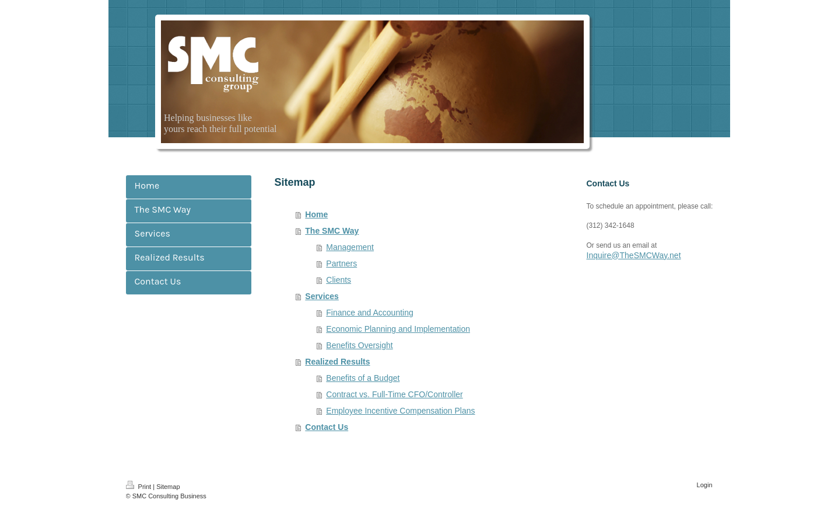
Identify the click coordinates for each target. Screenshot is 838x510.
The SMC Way (332, 230)
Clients (338, 280)
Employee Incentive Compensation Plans (400, 410)
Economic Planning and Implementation (398, 329)
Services (322, 296)
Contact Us (326, 427)
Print (139, 486)
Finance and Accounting (369, 312)
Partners (341, 263)
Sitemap (168, 486)
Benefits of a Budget (362, 378)
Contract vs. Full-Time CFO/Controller (394, 394)
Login (705, 484)
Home (316, 214)
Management (350, 247)
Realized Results (337, 361)
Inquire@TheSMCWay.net (634, 255)
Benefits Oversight (359, 345)
